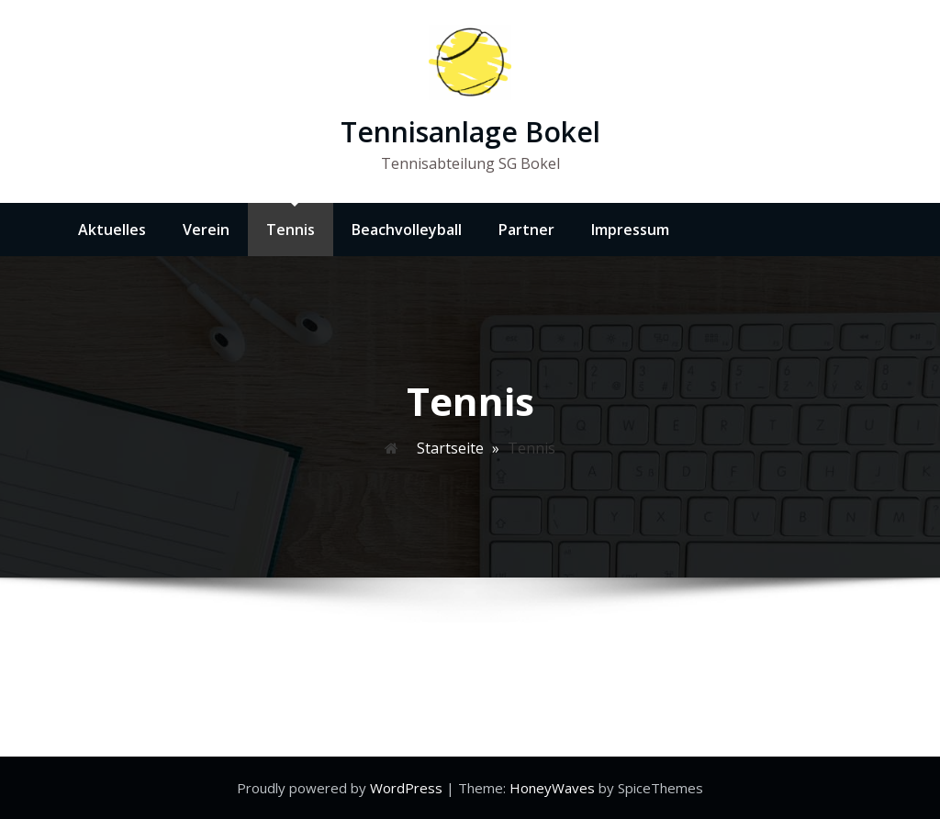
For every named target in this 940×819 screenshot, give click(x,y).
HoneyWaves (552, 788)
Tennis (290, 229)
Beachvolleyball (407, 229)
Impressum (630, 229)
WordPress (408, 788)
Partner (526, 229)
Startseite (450, 448)
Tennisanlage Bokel (470, 132)
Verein (206, 229)
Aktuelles (112, 229)
